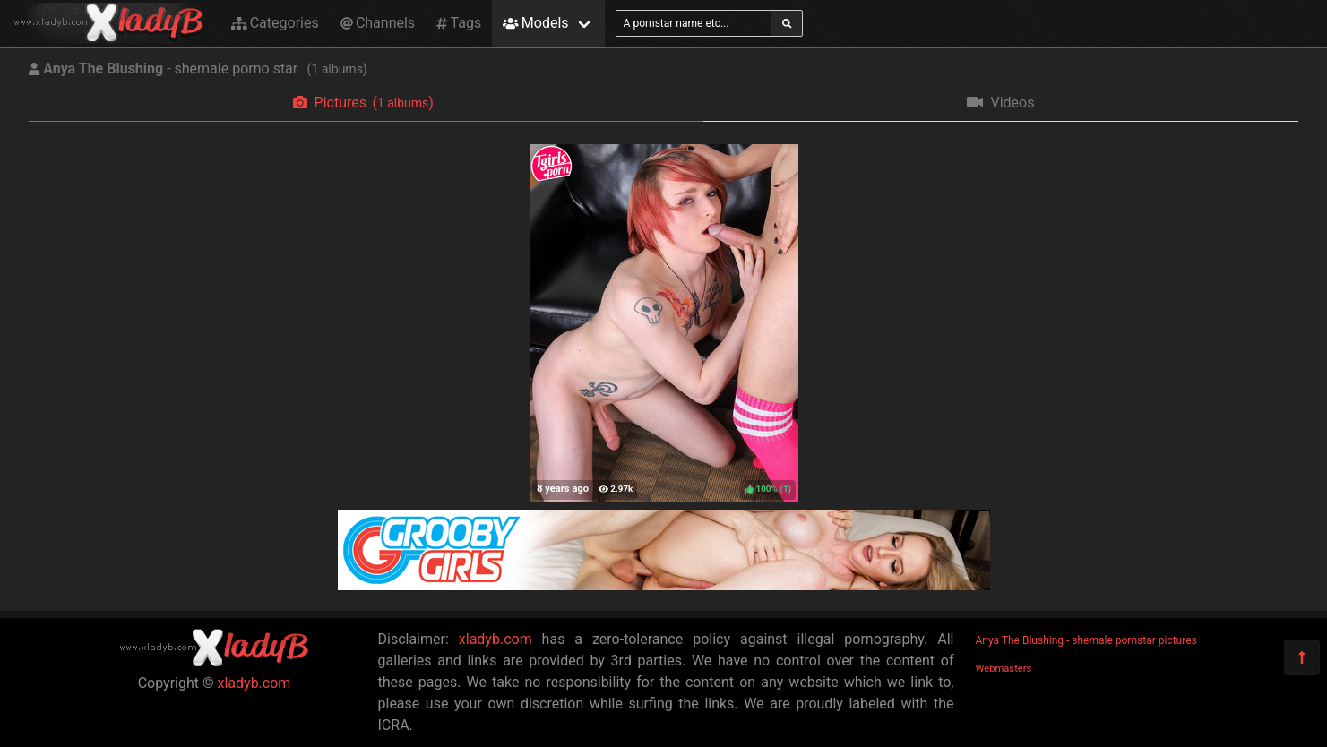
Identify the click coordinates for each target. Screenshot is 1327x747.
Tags (458, 22)
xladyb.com (254, 682)
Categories (275, 22)
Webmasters (1004, 668)
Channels (377, 22)
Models (535, 22)
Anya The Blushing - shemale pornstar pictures (1086, 640)
